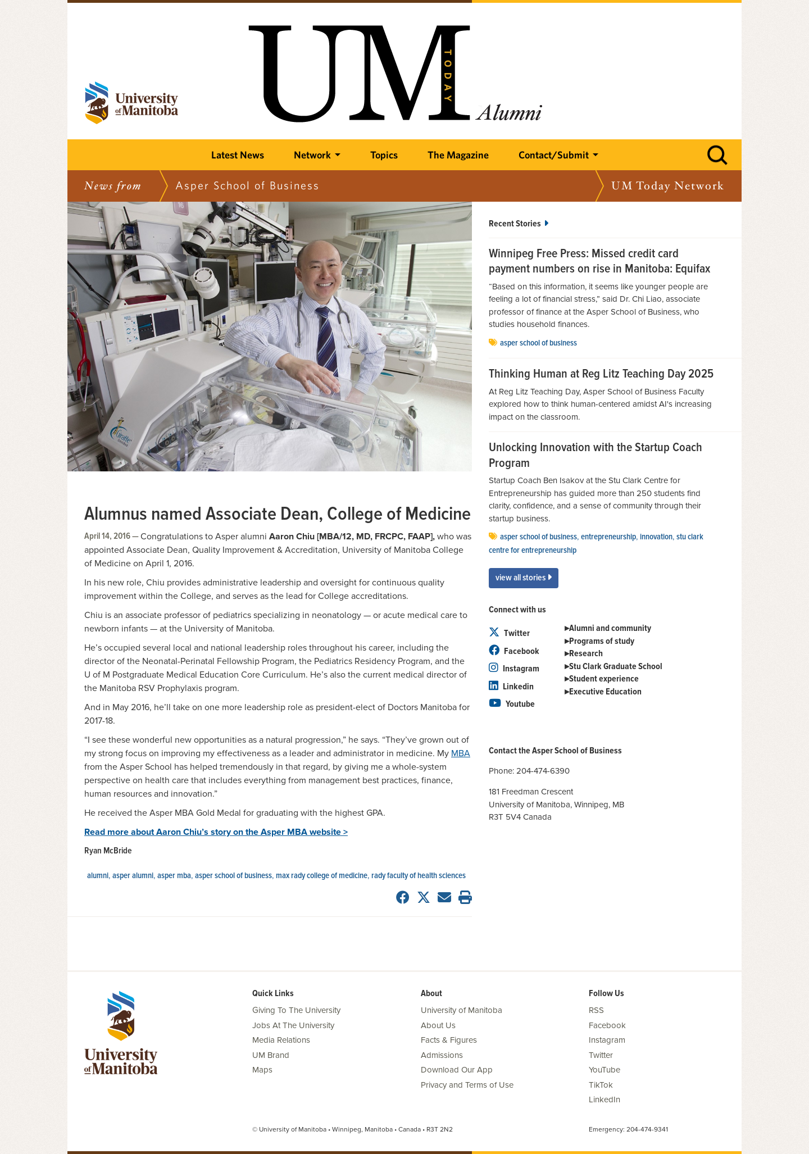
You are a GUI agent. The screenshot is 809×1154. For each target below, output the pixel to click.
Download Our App (457, 1070)
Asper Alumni (132, 876)
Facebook (514, 651)
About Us (438, 1025)
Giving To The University (296, 1010)
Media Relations (281, 1040)
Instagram (514, 669)
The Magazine (458, 155)
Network (312, 155)
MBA (460, 753)
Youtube (512, 704)
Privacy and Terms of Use (467, 1085)
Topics (384, 155)
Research (586, 654)
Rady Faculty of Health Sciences (418, 876)
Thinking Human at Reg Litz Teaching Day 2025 (601, 375)
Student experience (604, 679)
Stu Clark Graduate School (615, 667)
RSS (596, 1010)
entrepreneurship (608, 537)
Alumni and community (610, 628)
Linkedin (511, 687)
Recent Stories (518, 224)
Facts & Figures (449, 1040)
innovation (656, 537)
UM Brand (270, 1055)
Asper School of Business (233, 876)
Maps (262, 1070)
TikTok (601, 1085)
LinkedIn (604, 1099)
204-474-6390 (543, 771)
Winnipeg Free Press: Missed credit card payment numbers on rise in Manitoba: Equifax (599, 262)
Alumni (97, 876)
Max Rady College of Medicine (321, 876)
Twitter (509, 633)
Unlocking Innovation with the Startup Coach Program (595, 455)
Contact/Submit (554, 155)
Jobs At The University (293, 1025)
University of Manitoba (461, 1010)
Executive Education (605, 692)
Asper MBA (174, 876)
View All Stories (524, 578)
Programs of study (601, 641)
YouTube (604, 1070)
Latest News (237, 155)
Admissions (442, 1055)
